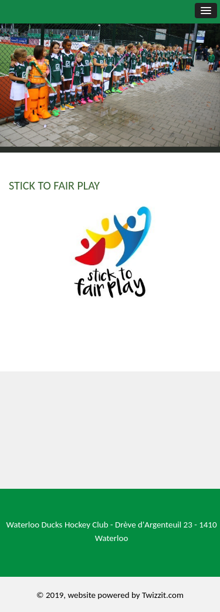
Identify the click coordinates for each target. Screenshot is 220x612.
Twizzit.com (163, 595)
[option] (110, 73)
